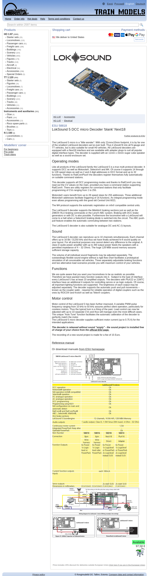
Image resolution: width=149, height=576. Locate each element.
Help (42, 19)
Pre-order (9, 152)
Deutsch (140, 4)
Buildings (11, 49)
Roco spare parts (16, 123)
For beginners (11, 149)
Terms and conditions (59, 19)
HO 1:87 (8, 34)
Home (8, 19)
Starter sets (13, 37)
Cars (9, 139)
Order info (19, 19)
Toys (9, 130)
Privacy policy (38, 574)
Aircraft (10, 65)
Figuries (11, 83)
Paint (9, 117)
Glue (9, 114)
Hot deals (32, 19)
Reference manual (63, 342)
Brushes (11, 126)
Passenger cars (15, 43)
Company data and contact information (126, 574)
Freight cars (13, 46)
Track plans (10, 154)
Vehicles (11, 55)
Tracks (10, 62)
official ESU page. (99, 330)
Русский (119, 4)
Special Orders (14, 74)
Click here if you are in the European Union (127, 565)
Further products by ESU (134, 136)
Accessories (13, 71)
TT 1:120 (8, 77)
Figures (11, 59)
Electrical (11, 68)
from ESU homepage (92, 349)
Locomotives (13, 40)
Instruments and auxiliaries (19, 111)
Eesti (110, 4)
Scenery (11, 52)
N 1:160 (8, 133)
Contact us (78, 19)
